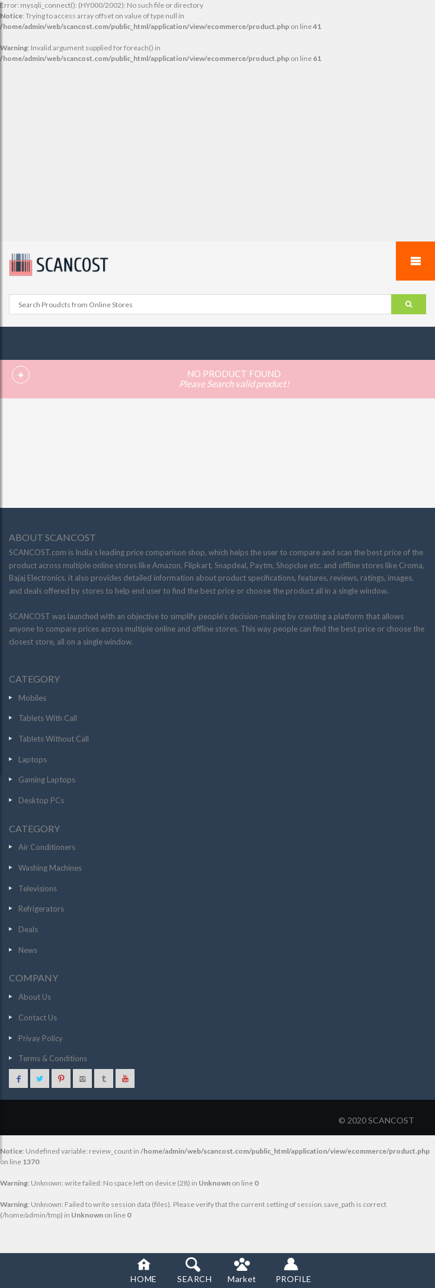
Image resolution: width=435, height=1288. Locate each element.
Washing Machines (50, 867)
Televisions (37, 888)
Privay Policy (40, 1038)
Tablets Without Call (53, 738)
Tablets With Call (47, 718)
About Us (34, 997)
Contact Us (37, 1017)
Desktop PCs (41, 800)
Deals (28, 929)
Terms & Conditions (52, 1058)
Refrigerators (41, 908)
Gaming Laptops (46, 779)
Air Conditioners (46, 847)
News (27, 950)
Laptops (32, 759)
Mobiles (32, 698)
